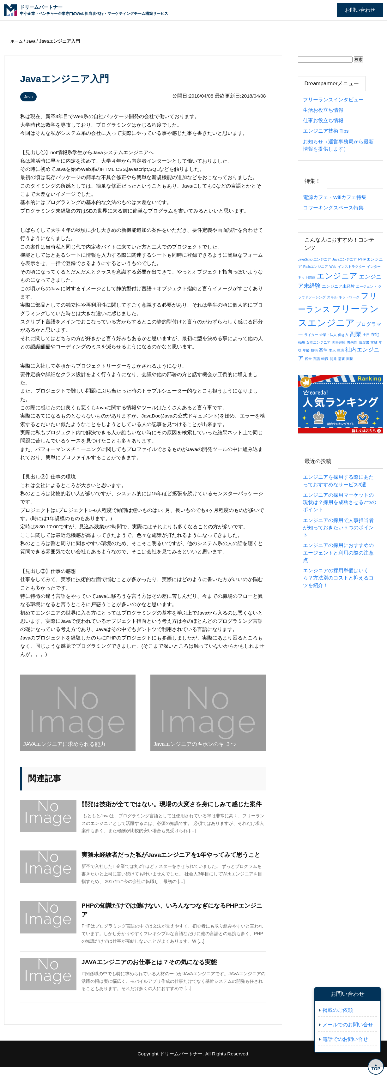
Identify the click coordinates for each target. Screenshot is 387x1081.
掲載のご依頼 (338, 1010)
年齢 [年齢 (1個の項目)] (306, 350)
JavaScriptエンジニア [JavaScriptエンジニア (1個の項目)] (314, 259)
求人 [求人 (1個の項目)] (332, 350)
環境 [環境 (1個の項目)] (340, 350)
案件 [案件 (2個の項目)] (323, 350)
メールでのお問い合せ (348, 1024)
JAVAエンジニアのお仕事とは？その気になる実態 (153, 976)
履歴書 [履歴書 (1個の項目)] (364, 342)
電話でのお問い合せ (345, 1039)
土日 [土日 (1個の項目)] (366, 335)
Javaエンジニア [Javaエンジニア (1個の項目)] (344, 259)
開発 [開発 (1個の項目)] (333, 359)
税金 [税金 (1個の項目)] (308, 359)
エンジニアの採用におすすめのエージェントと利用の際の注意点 (338, 553)
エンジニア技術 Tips (326, 131)
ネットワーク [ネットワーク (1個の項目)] (349, 297)
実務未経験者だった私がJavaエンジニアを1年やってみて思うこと (172, 866)
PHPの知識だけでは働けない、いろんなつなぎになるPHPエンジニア (173, 924)
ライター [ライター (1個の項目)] (311, 335)
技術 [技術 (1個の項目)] (314, 350)
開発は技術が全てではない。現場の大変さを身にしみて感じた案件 (173, 809)
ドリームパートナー (181, 1067)
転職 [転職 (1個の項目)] (324, 359)
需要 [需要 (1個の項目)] (341, 359)
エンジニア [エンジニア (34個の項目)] (337, 275)
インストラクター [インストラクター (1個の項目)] (352, 266)
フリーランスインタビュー (333, 99)
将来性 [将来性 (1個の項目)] (352, 342)
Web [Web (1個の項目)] (333, 266)
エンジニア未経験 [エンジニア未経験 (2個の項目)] (338, 286)
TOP (374, 1067)
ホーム (17, 41)
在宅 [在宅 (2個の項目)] (375, 334)
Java (29, 96)
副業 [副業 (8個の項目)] (355, 334)
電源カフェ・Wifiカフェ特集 (335, 197)
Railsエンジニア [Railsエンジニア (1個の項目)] (315, 266)
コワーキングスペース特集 (333, 207)
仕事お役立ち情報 (323, 120)
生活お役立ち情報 (323, 110)
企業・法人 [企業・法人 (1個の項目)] (328, 335)
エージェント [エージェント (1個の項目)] (366, 286)
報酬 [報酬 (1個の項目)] (301, 342)
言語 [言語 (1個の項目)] (316, 359)
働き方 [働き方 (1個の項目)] (343, 335)
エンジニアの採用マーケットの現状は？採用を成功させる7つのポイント (340, 502)
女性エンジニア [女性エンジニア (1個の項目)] (318, 342)
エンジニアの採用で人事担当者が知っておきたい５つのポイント (338, 528)
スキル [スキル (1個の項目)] (332, 297)
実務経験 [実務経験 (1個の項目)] (339, 342)
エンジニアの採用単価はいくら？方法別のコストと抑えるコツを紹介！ (338, 578)
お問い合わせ (360, 10)
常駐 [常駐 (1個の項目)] (374, 342)
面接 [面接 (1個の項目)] (349, 359)
